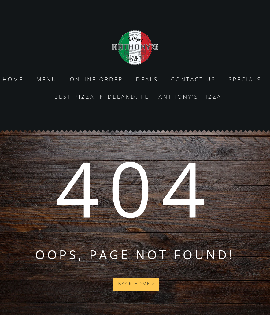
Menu (46, 79)
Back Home (136, 284)
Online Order (96, 79)
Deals (147, 79)
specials (245, 79)
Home (13, 79)
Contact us (193, 79)
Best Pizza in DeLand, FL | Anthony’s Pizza (137, 96)
